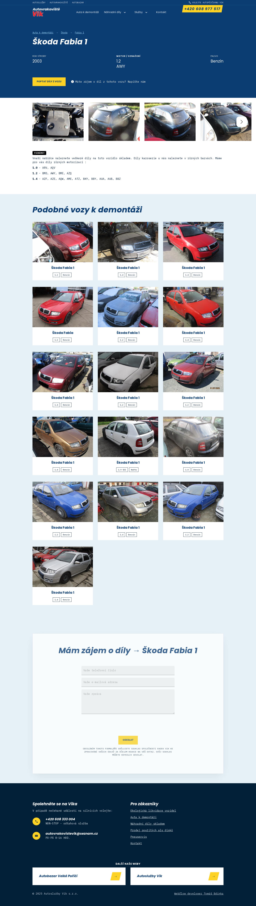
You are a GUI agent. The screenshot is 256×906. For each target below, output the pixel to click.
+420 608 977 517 (202, 9)
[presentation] (128, 736)
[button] (116, 12)
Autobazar (78, 2)
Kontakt (161, 12)
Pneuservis (138, 836)
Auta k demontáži (87, 12)
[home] (46, 12)
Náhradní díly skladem (147, 823)
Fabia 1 (79, 32)
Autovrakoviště (59, 2)
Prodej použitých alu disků (151, 830)
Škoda (64, 32)
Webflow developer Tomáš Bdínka (199, 893)
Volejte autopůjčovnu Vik (208, 2)
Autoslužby (39, 2)
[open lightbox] (58, 122)
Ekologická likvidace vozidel (153, 810)
